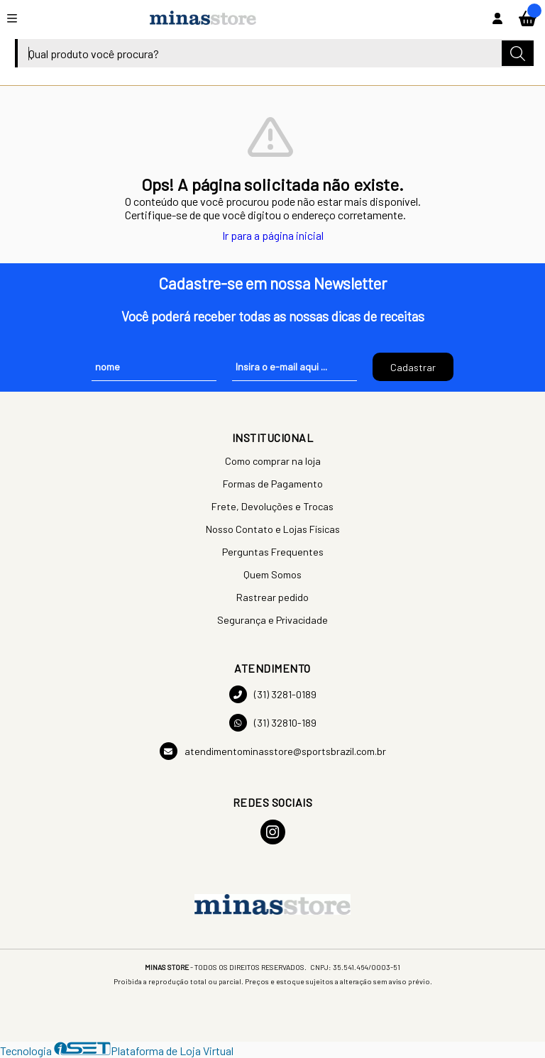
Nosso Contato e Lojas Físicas (273, 529)
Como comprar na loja (273, 461)
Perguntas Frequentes (273, 552)
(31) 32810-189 (272, 723)
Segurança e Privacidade (272, 620)
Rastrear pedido (272, 597)
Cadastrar (413, 367)
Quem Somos (272, 574)
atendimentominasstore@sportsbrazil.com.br (273, 751)
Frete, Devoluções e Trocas (272, 506)
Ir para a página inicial (273, 235)
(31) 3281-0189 (272, 694)
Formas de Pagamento (273, 484)
